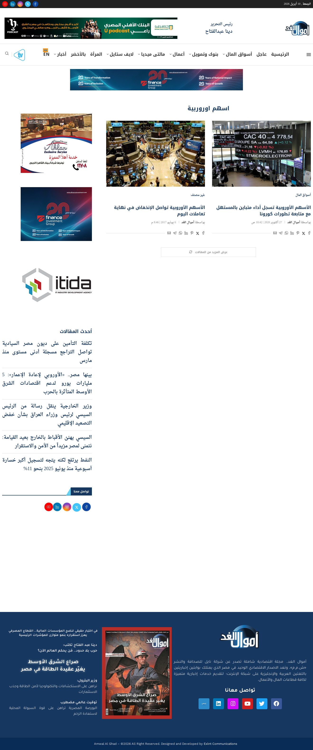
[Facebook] (35, 4)
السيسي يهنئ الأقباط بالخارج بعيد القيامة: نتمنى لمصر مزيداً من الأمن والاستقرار (47, 442)
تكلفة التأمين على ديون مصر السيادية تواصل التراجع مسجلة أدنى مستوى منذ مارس (47, 352)
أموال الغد (293, 222)
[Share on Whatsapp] (286, 234)
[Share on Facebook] (309, 234)
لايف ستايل (121, 54)
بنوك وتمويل (205, 54)
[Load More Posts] (208, 252)
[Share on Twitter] (303, 234)
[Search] (7, 55)
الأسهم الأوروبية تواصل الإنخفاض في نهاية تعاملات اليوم (159, 211)
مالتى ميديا (153, 54)
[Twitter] (28, 4)
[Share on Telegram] (280, 234)
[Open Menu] (309, 54)
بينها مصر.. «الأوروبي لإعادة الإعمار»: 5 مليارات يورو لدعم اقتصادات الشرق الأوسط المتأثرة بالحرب (47, 383)
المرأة (96, 54)
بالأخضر (78, 54)
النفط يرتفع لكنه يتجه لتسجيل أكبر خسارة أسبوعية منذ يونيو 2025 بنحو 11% (47, 464)
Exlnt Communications (220, 743)
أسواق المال (239, 54)
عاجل (261, 54)
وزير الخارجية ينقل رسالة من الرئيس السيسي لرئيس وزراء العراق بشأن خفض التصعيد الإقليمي (47, 415)
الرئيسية (280, 54)
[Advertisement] (156, 567)
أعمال (179, 54)
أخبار (61, 54)
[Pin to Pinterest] (297, 234)
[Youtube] (5, 4)
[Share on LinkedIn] (292, 234)
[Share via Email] (275, 234)
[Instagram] (20, 4)
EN (46, 54)
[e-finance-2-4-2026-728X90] (156, 73)
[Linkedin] (12, 4)
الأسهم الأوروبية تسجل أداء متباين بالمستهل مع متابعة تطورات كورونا (263, 211)
